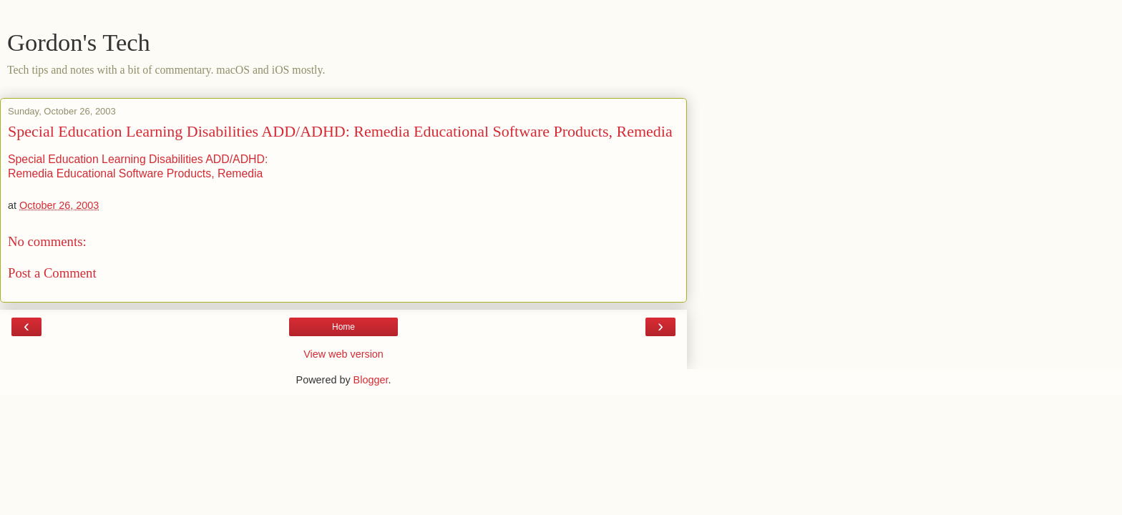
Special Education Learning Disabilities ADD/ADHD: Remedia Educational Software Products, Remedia (340, 131)
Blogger (371, 380)
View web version (343, 354)
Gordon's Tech (78, 42)
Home (343, 327)
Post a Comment (52, 272)
